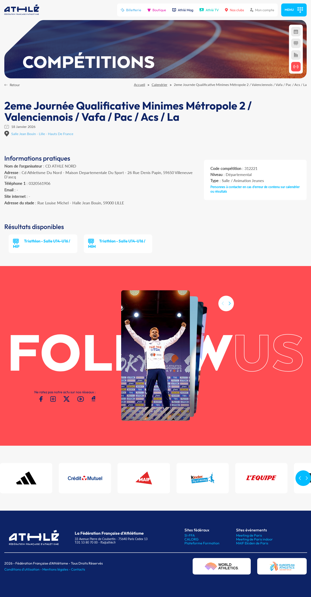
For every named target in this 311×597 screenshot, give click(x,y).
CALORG (191, 539)
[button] (229, 310)
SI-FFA (189, 535)
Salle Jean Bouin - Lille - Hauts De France (42, 134)
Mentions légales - (56, 569)
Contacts (78, 569)
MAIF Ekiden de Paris (252, 543)
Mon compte (262, 10)
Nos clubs (234, 10)
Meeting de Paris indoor (254, 539)
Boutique (156, 10)
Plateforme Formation (201, 543)
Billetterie (131, 10)
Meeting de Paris (249, 535)
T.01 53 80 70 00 (86, 542)
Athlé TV (209, 10)
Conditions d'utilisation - (23, 569)
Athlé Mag (182, 10)
